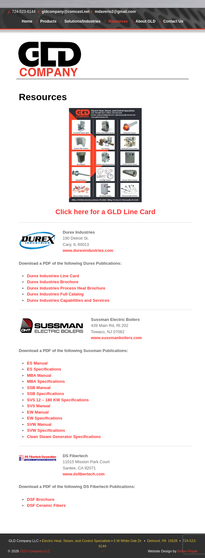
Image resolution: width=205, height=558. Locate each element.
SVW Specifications (46, 430)
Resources (118, 21)
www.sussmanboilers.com (116, 337)
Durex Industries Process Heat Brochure (66, 288)
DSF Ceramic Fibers (46, 505)
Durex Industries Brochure (52, 281)
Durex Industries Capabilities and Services (68, 300)
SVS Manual (38, 406)
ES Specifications (44, 369)
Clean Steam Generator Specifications (64, 436)
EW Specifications (44, 418)
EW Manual (38, 412)
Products (48, 21)
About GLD (145, 21)
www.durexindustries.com (88, 250)
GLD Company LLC (34, 551)
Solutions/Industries (82, 21)
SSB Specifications (45, 393)
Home (27, 21)
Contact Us (173, 21)
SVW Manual (39, 424)
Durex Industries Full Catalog (55, 294)
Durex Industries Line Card (53, 276)
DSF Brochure (40, 499)
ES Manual (37, 363)
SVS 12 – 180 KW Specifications (58, 400)
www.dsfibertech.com (84, 474)
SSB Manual (38, 387)
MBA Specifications (46, 381)
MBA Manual (39, 375)
